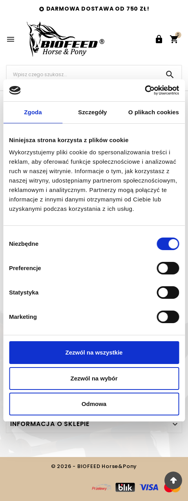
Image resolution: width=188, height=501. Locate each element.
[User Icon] (159, 39)
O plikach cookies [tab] (153, 112)
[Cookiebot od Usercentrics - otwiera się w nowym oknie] (144, 90)
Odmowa (94, 403)
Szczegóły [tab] (92, 112)
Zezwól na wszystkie (94, 352)
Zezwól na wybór (93, 378)
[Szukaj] (83, 74)
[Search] (170, 74)
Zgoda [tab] (33, 112)
